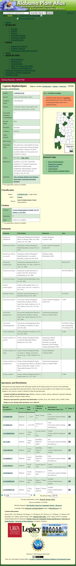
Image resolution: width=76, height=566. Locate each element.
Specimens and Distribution (10, 89)
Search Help (36, 15)
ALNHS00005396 (8, 481)
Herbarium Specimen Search (24, 51)
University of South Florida (34, 508)
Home (8, 22)
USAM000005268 (8, 433)
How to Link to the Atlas (22, 66)
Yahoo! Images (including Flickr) (59, 171)
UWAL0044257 (8, 465)
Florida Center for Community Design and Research (44, 519)
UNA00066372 (7, 458)
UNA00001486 (7, 416)
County (14, 29)
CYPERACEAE (19, 93)
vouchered (66, 98)
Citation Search (18, 49)
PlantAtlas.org (54, 508)
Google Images (53, 169)
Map (45, 93)
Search (10, 15)
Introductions (17, 59)
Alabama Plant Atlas (8, 79)
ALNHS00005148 (8, 490)
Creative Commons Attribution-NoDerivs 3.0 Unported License (49, 559)
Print (72, 86)
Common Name (18, 38)
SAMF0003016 (8, 473)
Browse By (10, 25)
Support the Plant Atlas (26, 18)
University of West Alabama (18, 73)
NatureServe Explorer (55, 164)
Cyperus (19, 197)
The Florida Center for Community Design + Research (44, 505)
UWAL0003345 (8, 450)
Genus (14, 33)
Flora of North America (55, 162)
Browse (15, 15)
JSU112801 (6, 441)
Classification (17, 40)
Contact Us (70, 13)
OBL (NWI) (25, 158)
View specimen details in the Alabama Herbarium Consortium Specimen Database (26, 179)
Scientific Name (18, 35)
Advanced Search (25, 15)
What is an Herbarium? (21, 68)
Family (14, 31)
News (8, 53)
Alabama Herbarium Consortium (20, 70)
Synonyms (62, 86)
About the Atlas (13, 55)
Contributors (17, 64)
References (16, 62)
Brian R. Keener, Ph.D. (47, 499)
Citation (55, 86)
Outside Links (12, 75)
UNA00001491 (7, 425)
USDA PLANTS (53, 166)
